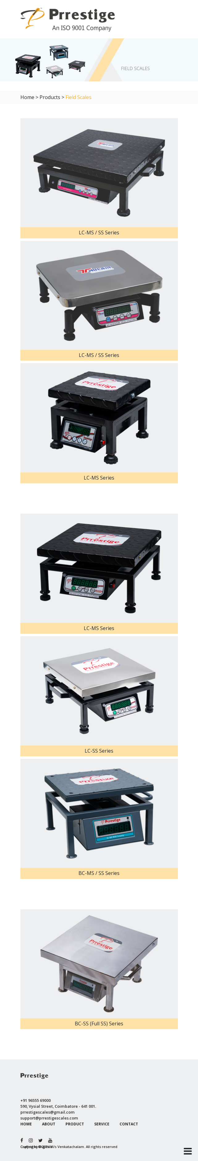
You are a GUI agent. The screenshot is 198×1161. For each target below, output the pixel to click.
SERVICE (101, 1124)
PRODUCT (74, 1124)
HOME (26, 1124)
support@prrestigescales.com (49, 1118)
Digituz (45, 1146)
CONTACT (129, 1124)
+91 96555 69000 (35, 1100)
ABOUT (48, 1124)
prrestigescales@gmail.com (47, 1112)
